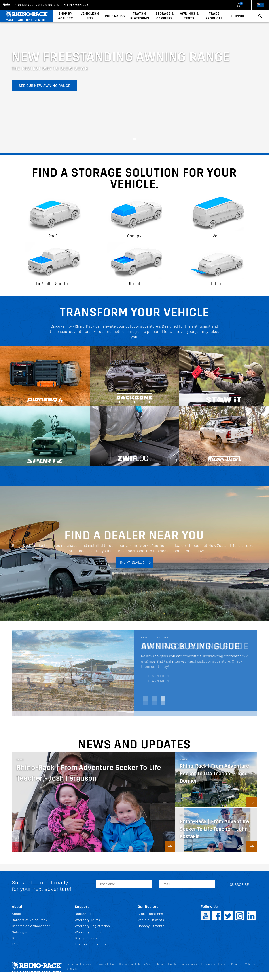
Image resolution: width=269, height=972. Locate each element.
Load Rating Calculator (93, 944)
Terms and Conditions (80, 964)
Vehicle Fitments (151, 920)
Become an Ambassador (31, 926)
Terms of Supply (166, 964)
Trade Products (214, 16)
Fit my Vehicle (76, 5)
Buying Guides (86, 938)
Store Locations (150, 914)
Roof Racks (115, 16)
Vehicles (250, 964)
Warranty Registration (92, 926)
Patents (236, 964)
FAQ (15, 944)
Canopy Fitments (151, 926)
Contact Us (84, 914)
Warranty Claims (88, 932)
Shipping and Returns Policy (136, 964)
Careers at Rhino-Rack (29, 920)
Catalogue (20, 932)
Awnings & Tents (189, 16)
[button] (134, 139)
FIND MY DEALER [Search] (134, 562)
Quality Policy (189, 964)
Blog (15, 938)
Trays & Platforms (139, 16)
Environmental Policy (214, 964)
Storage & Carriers (164, 16)
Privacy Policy (106, 964)
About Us (19, 914)
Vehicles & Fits (90, 16)
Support (238, 16)
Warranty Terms (87, 920)
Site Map (75, 969)
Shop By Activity (65, 16)
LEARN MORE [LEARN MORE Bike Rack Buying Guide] (159, 676)
